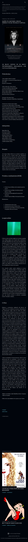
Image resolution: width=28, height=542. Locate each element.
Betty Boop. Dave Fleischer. (12, 523)
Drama (6, 411)
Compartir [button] (4, 409)
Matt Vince (18, 536)
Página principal (6, 13)
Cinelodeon (6, 4)
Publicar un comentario (11, 525)
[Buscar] (25, 2)
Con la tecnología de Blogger (14, 533)
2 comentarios (9, 492)
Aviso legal (14, 13)
